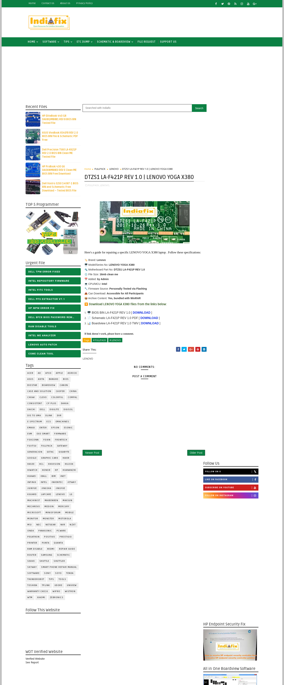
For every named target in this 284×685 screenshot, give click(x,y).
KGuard (33, 495)
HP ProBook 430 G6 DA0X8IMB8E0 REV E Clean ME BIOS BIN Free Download (61, 171)
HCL (43, 464)
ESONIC (69, 428)
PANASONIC (47, 531)
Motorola (66, 519)
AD (40, 373)
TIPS (68, 42)
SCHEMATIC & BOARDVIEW (115, 42)
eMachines (64, 422)
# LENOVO (116, 353)
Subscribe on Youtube (230, 131)
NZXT (74, 525)
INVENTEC (58, 483)
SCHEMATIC (65, 555)
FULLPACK (48, 446)
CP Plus (53, 404)
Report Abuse (211, 561)
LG (72, 495)
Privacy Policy (86, 3)
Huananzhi (71, 470)
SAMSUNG (48, 555)
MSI (31, 525)
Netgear (52, 525)
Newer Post (94, 466)
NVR (64, 525)
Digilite (56, 410)
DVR (60, 416)
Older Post (189, 466)
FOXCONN (34, 440)
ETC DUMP (84, 42)
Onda (32, 531)
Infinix (33, 483)
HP (58, 470)
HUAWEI (33, 477)
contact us (49, 3)
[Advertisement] (190, 21)
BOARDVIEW (50, 386)
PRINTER (34, 543)
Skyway (33, 567)
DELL (44, 410)
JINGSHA (48, 489)
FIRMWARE (62, 434)
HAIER (67, 458)
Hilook (70, 464)
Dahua (66, 404)
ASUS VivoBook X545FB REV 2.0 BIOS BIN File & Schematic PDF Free (61, 137)
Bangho (55, 380)
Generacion (36, 452)
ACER (32, 373)
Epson (57, 428)
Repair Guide (69, 549)
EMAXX (32, 428)
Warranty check (39, 592)
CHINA (74, 392)
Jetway (73, 483)
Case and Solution (41, 392)
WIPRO (58, 592)
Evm (31, 434)
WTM (31, 598)
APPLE (61, 373)
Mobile (71, 513)
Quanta (59, 543)
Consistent (36, 404)
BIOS (67, 380)
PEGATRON (35, 537)
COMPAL (74, 398)
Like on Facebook (230, 123)
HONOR (48, 470)
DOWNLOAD (143, 326)
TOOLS (64, 580)
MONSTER (50, 519)
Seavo (32, 561)
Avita (43, 380)
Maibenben (53, 501)
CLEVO (44, 398)
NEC (40, 525)
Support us (169, 42)
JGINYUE (33, 489)
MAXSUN (69, 501)
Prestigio (67, 537)
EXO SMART (44, 434)
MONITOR (34, 519)
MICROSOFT (35, 513)
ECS (50, 422)
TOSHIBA (34, 586)
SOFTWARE (51, 42)
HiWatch (34, 470)
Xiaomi (43, 598)
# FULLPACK (101, 353)
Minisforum (54, 513)
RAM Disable (36, 549)
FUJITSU (33, 446)
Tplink (47, 586)
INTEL (45, 483)
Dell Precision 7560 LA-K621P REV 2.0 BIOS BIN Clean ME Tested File (61, 154)
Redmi (52, 549)
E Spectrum (36, 422)
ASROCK (74, 373)
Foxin (48, 440)
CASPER (61, 392)
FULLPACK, (95, 194)
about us (67, 3)
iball (45, 477)
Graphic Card (51, 458)
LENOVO (62, 495)
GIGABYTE (65, 452)
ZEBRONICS (58, 598)
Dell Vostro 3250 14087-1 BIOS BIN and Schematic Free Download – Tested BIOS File (62, 187)
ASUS (32, 380)
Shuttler (60, 561)
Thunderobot (37, 580)
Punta (47, 543)
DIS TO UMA (35, 416)
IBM (55, 477)
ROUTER (33, 555)
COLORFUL (59, 398)
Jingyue (62, 489)
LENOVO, (106, 194)
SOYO (60, 574)
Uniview (73, 586)
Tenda (71, 574)
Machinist (35, 501)
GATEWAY (64, 446)
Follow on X (230, 115)
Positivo (51, 537)
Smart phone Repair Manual (60, 567)
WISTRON (71, 592)
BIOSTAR (34, 386)
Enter (44, 428)
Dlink (50, 416)
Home (33, 3)
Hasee (32, 464)
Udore (60, 586)
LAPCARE (48, 495)
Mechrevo (35, 507)
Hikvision (56, 464)
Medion (50, 507)
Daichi (33, 410)
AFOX (50, 373)
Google (33, 458)
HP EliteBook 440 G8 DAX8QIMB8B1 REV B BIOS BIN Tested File (61, 120)
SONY (49, 574)
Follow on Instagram (230, 139)
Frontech (62, 440)
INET (64, 477)
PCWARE (63, 531)
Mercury (65, 507)
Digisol (69, 410)
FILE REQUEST (148, 42)
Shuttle (46, 561)
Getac (52, 452)
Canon (65, 386)
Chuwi (32, 398)
